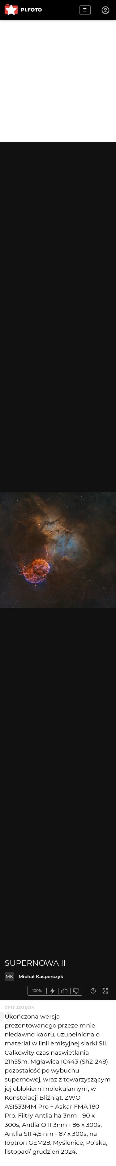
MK (9, 976)
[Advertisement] (58, 81)
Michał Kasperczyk (41, 976)
